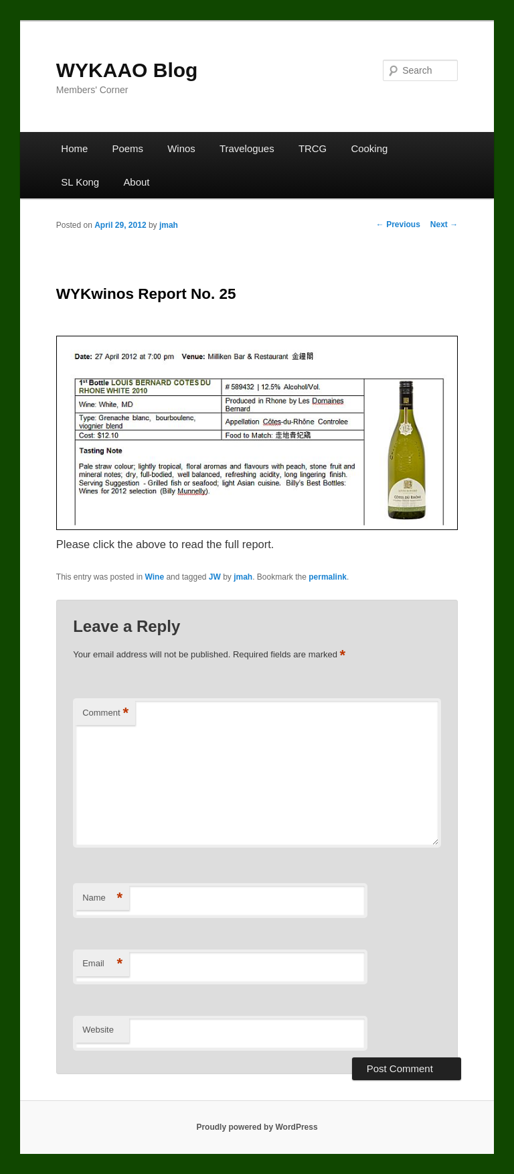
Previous (398, 224)
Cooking (369, 148)
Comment (105, 713)
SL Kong (80, 182)
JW (215, 577)
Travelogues (247, 148)
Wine (155, 577)
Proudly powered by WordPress (256, 1127)
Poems (127, 148)
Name (102, 898)
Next (444, 224)
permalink (328, 577)
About (136, 182)
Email (102, 964)
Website (98, 1030)
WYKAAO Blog (127, 70)
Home (74, 148)
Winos (181, 148)
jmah (168, 225)
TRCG (312, 148)
